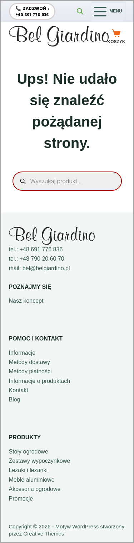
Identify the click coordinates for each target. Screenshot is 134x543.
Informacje (22, 353)
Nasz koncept (26, 301)
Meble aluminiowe (32, 480)
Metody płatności (30, 371)
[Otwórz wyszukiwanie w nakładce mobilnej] (80, 11)
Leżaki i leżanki (28, 470)
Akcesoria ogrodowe (35, 489)
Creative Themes (43, 534)
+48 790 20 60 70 (42, 259)
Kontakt (18, 390)
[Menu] (108, 11)
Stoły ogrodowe (28, 452)
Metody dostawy (29, 362)
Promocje (21, 499)
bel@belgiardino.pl (46, 268)
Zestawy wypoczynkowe (39, 461)
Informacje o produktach (39, 381)
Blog (14, 399)
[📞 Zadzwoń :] (32, 11)
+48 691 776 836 (41, 249)
